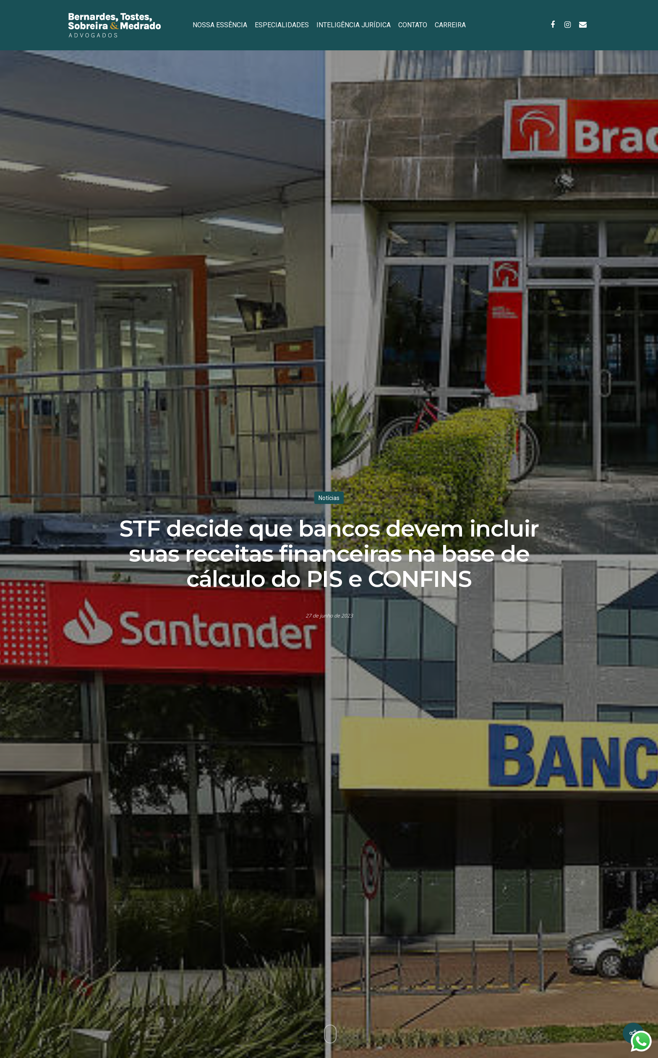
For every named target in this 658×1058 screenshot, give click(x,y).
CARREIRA (450, 25)
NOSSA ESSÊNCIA (220, 25)
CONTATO (412, 25)
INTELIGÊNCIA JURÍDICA (353, 25)
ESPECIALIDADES (282, 25)
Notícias (329, 497)
